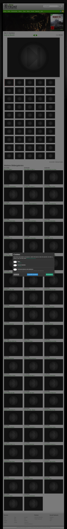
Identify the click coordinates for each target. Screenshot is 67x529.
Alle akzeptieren (49, 274)
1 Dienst (19, 262)
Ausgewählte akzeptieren (32, 274)
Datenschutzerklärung (30, 258)
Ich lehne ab (16, 274)
